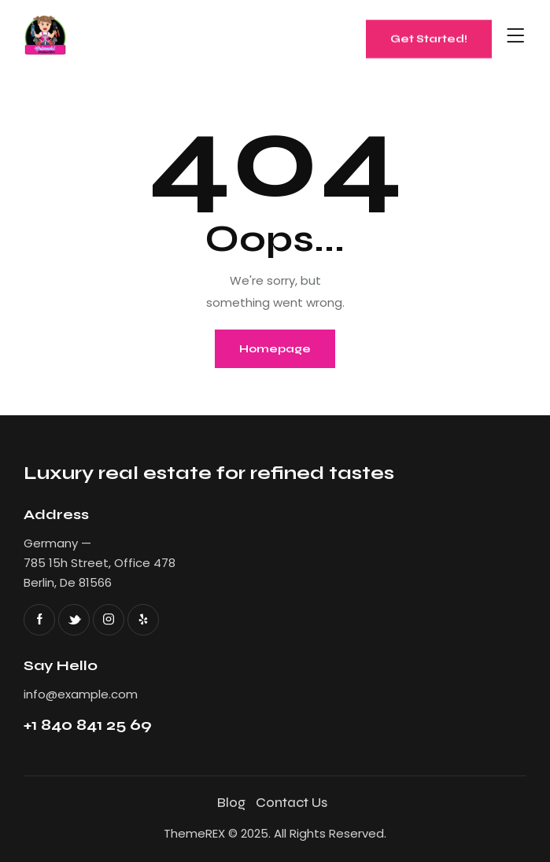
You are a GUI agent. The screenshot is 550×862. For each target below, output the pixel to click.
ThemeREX (194, 833)
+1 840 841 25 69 (88, 725)
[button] (516, 36)
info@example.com (81, 694)
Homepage (275, 348)
